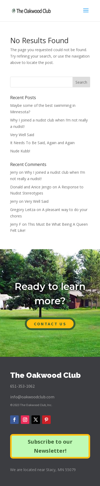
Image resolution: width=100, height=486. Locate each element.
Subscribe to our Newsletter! (50, 446)
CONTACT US (50, 323)
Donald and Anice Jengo (30, 186)
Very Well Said (22, 134)
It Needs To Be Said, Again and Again (42, 142)
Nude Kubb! (20, 150)
